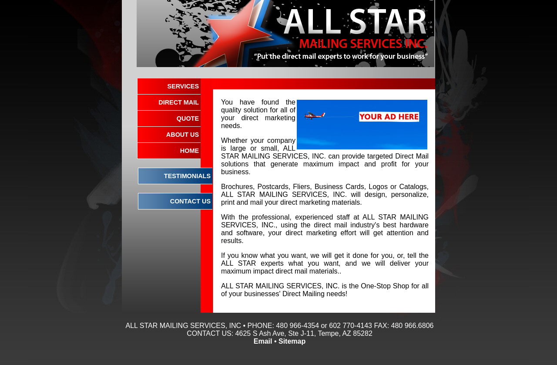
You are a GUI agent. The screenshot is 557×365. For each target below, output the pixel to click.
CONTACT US (190, 201)
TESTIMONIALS (187, 175)
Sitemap (291, 341)
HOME (189, 150)
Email (263, 341)
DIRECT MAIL (178, 102)
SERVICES (183, 86)
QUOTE (188, 118)
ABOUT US (182, 134)
